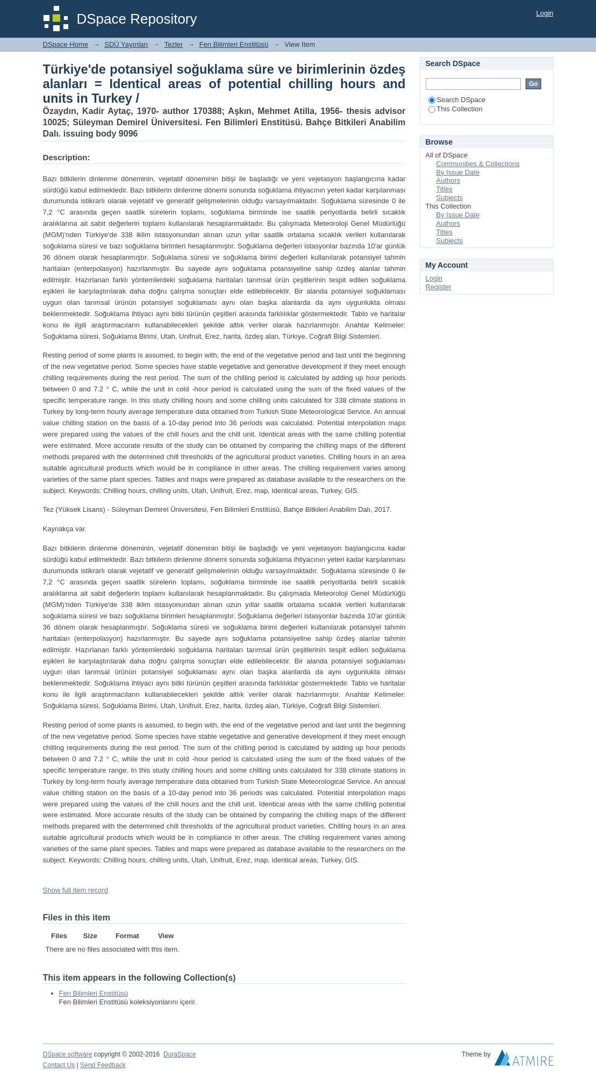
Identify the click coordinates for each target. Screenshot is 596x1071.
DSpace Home (66, 44)
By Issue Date (458, 172)
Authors (448, 180)
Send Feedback (103, 1065)
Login (545, 13)
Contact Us (59, 1065)
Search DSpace (457, 100)
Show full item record (75, 890)
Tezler (173, 44)
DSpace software (67, 1054)
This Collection (455, 109)
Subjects (449, 198)
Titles (444, 189)
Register (438, 287)
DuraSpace (179, 1054)
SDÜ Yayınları (126, 44)
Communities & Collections (478, 164)
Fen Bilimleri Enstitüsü (234, 44)
